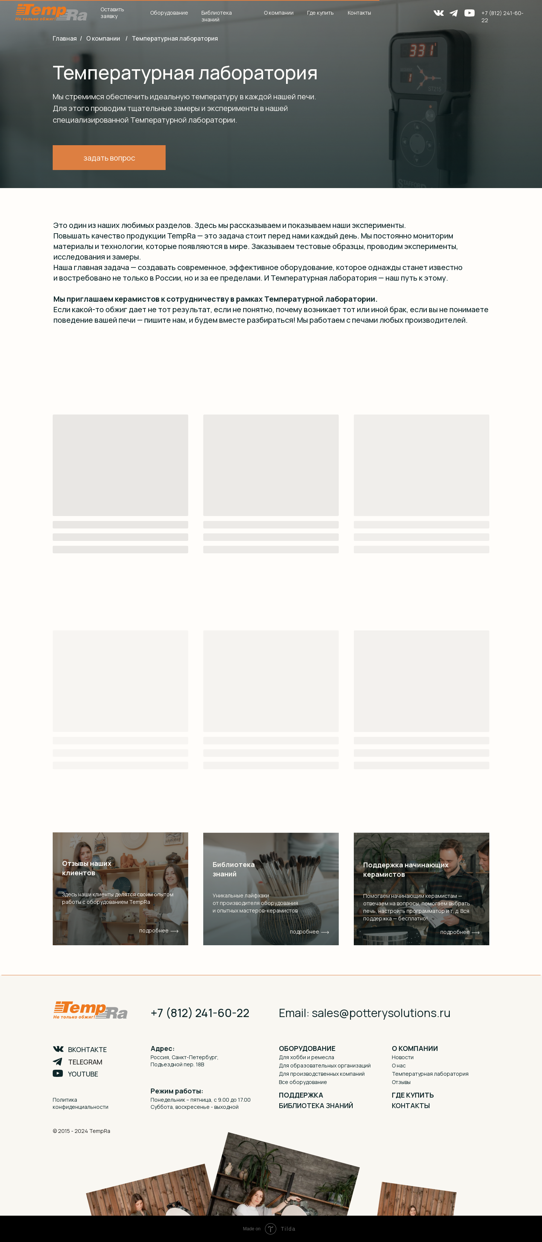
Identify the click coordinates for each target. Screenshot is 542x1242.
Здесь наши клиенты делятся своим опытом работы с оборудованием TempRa (118, 898)
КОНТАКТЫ (411, 1105)
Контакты (359, 12)
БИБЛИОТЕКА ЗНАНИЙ (316, 1105)
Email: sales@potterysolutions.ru (365, 1012)
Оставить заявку (112, 13)
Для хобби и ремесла (306, 1057)
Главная (65, 38)
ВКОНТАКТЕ (87, 1049)
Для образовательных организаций (325, 1065)
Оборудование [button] (169, 12)
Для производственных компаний (322, 1073)
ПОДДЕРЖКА (301, 1094)
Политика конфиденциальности (80, 1103)
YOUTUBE (83, 1073)
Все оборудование (303, 1082)
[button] (109, 157)
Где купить (320, 12)
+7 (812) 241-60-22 (200, 1012)
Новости (403, 1057)
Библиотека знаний (216, 16)
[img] (271, 888)
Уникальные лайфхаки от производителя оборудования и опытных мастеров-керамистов (255, 903)
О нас (399, 1065)
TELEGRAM (85, 1061)
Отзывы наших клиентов (86, 868)
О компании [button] (279, 12)
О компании (103, 38)
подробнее (304, 931)
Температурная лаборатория (175, 38)
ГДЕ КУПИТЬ (413, 1094)
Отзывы (401, 1082)
